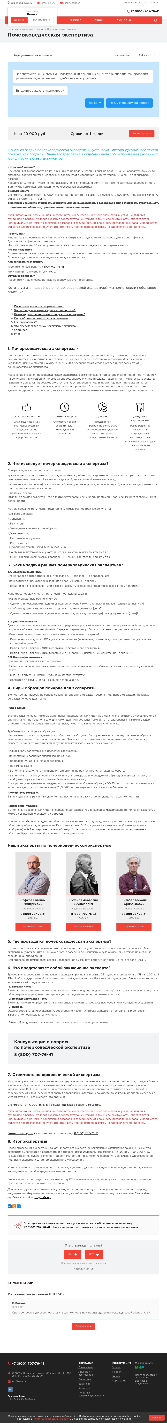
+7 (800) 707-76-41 (144, 11)
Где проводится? (25, 323)
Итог (17, 334)
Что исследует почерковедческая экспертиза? (45, 311)
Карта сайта (119, 1381)
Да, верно (19, 20)
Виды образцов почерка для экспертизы (41, 319)
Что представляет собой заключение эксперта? (45, 326)
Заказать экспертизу (21, 1134)
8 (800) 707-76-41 (33, 914)
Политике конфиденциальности (51, 1419)
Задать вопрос (71, 3)
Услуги (116, 1367)
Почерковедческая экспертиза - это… (39, 307)
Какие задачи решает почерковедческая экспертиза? (49, 315)
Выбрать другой (41, 20)
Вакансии (84, 1384)
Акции (98, 20)
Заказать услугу (141, 134)
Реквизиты (84, 1379)
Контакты (124, 20)
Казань (21, 3)
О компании (85, 1367)
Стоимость (21, 330)
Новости (75, 20)
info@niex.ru (48, 3)
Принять (156, 1417)
